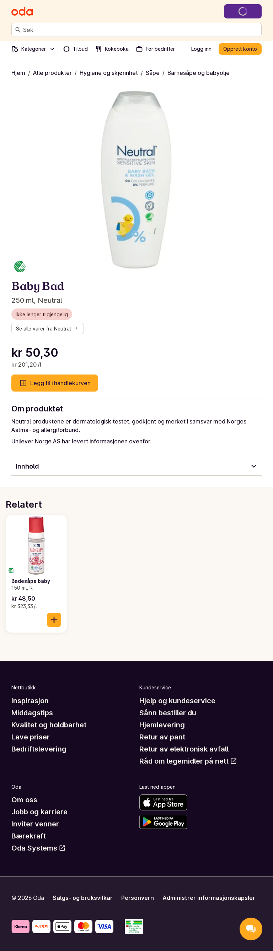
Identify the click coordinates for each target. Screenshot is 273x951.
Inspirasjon (30, 700)
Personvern (137, 897)
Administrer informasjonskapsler (208, 897)
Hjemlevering (162, 725)
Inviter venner (35, 824)
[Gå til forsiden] (22, 11)
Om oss (24, 800)
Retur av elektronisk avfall (184, 749)
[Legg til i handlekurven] (54, 620)
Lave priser (30, 737)
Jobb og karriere (39, 812)
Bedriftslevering (38, 749)
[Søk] (18, 29)
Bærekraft (28, 836)
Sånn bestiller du (167, 713)
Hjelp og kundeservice (177, 700)
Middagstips (32, 713)
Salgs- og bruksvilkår (83, 897)
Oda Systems (38, 848)
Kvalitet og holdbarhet (48, 725)
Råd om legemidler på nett (188, 761)
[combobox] (140, 30)
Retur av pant (162, 737)
